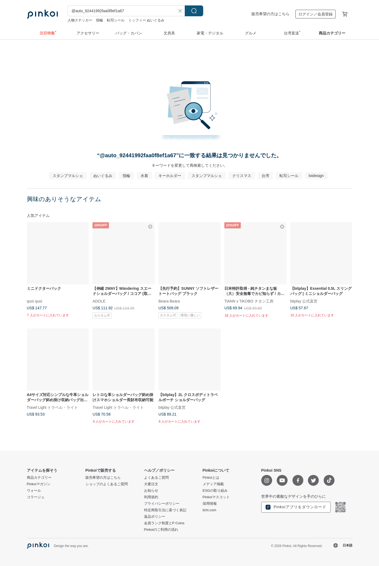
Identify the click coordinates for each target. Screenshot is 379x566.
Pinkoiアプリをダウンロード (296, 507)
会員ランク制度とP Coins (164, 523)
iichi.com (209, 510)
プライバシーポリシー (161, 504)
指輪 (99, 20)
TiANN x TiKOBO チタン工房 (248, 301)
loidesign (316, 175)
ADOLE (99, 301)
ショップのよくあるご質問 (106, 484)
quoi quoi (34, 301)
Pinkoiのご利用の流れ (161, 530)
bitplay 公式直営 (303, 301)
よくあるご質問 (156, 478)
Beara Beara (169, 301)
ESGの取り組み (215, 491)
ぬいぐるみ (102, 175)
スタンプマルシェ (68, 175)
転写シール (116, 20)
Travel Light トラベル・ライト (52, 407)
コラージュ (35, 497)
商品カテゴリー (39, 478)
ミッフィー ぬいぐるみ (146, 20)
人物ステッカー (80, 20)
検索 (194, 11)
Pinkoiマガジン (38, 484)
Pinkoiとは (211, 478)
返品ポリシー (154, 517)
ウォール (34, 491)
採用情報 (210, 504)
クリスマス (241, 175)
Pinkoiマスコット (216, 497)
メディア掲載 (213, 484)
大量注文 (151, 484)
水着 (144, 175)
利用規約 (151, 497)
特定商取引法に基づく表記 (165, 510)
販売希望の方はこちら (270, 14)
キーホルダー (169, 175)
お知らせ (151, 491)
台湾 (265, 175)
